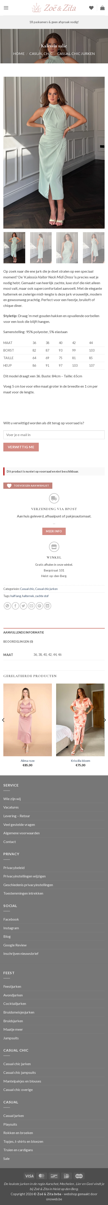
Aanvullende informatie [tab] (23, 632)
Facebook (11, 919)
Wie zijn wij (12, 799)
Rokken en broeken (18, 1133)
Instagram (11, 928)
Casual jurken (13, 1115)
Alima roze (28, 760)
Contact (9, 841)
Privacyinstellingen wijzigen (24, 876)
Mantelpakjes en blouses (22, 1081)
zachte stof (42, 596)
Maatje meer (13, 1029)
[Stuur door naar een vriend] (31, 606)
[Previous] (3, 729)
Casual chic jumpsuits (19, 1072)
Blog (7, 936)
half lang (15, 596)
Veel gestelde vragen (19, 824)
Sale (6, 1158)
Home (18, 53)
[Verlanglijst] (91, 8)
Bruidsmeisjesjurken (18, 1012)
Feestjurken (12, 986)
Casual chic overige (18, 1089)
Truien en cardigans (18, 1150)
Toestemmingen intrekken (23, 893)
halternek (28, 596)
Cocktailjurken (14, 1003)
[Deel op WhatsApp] (7, 606)
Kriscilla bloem (80, 760)
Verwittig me (21, 447)
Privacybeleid (13, 867)
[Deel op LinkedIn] (47, 606)
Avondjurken (13, 995)
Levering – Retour (16, 816)
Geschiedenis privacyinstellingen (28, 885)
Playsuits (10, 1124)
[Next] (104, 729)
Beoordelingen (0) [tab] (18, 641)
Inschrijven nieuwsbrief (21, 953)
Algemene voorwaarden (21, 833)
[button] (6, 7)
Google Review (14, 945)
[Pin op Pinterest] (39, 606)
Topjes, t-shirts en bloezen (23, 1141)
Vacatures (11, 807)
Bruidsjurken (13, 1021)
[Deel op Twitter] (23, 606)
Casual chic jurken (76, 53)
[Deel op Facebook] (15, 606)
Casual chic (41, 53)
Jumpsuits (11, 1038)
